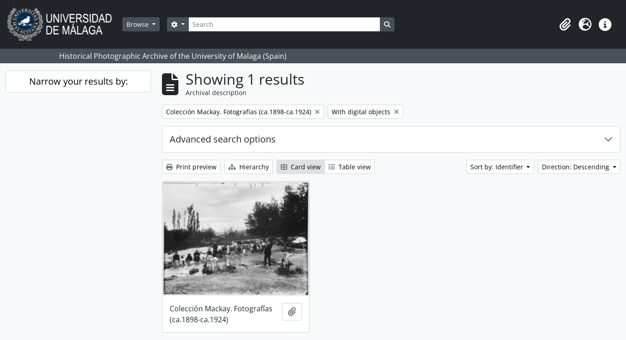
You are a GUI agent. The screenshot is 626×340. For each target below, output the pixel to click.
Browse (138, 24)
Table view (349, 166)
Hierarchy (248, 166)
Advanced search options (223, 139)
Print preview (191, 166)
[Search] (284, 24)
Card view (301, 166)
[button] (565, 25)
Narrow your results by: (78, 81)
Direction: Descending (576, 166)
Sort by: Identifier (497, 166)
